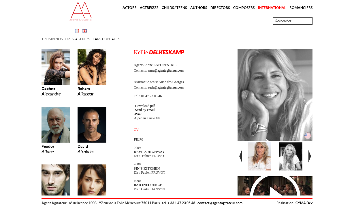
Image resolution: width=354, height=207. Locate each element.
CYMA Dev (303, 203)
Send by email (145, 110)
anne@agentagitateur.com (166, 70)
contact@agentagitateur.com (219, 203)
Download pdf (145, 106)
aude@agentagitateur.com (166, 87)
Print (138, 114)
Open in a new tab (147, 118)
